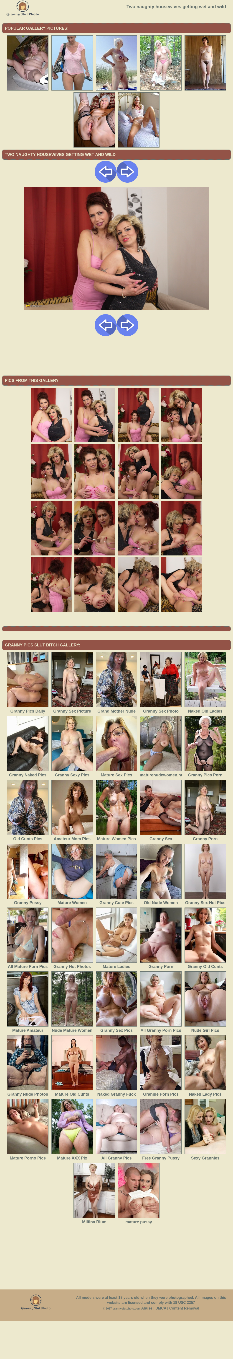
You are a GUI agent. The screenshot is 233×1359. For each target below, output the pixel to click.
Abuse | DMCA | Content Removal (170, 1346)
